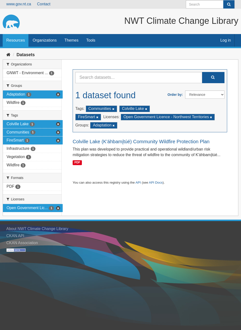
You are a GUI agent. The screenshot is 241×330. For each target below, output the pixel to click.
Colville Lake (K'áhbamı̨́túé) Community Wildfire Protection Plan (141, 141)
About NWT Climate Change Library (37, 229)
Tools (90, 40)
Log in (225, 40)
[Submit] (228, 4)
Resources (15, 40)
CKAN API (15, 236)
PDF (77, 162)
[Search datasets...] (138, 77)
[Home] (8, 54)
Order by (175, 95)
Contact (43, 4)
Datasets (26, 54)
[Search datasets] (210, 4)
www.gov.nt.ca (18, 4)
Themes (71, 40)
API (138, 182)
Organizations (45, 40)
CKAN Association (22, 243)
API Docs (156, 182)
